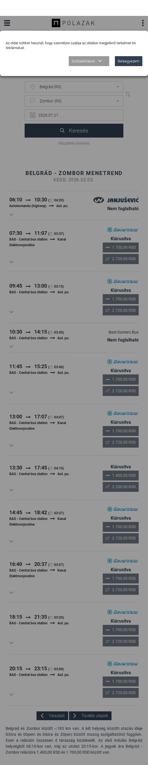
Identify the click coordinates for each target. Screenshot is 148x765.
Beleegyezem (129, 45)
